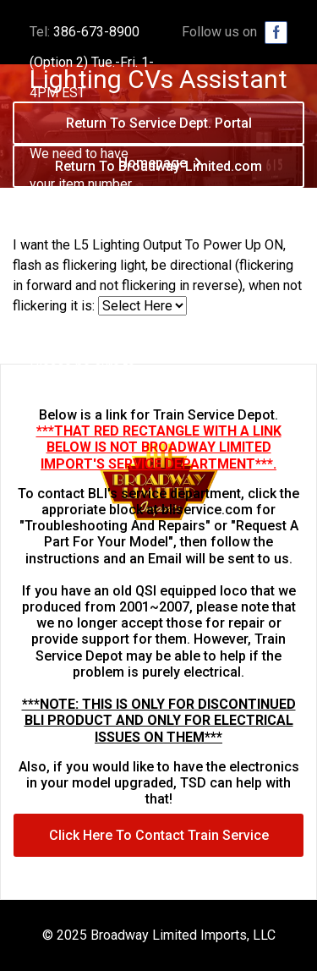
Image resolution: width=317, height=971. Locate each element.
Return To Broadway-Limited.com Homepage (158, 173)
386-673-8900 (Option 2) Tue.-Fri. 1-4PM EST (92, 62)
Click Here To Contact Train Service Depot (159, 842)
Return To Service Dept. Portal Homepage (159, 130)
